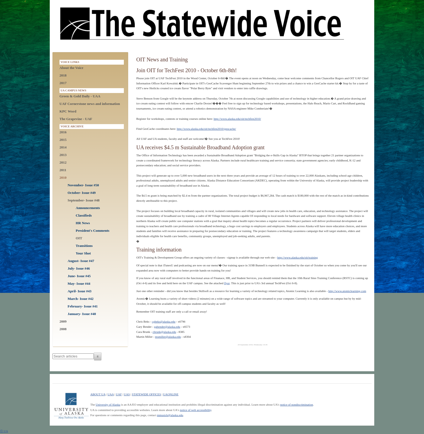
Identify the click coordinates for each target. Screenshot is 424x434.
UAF (119, 394)
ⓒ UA (4, 431)
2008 (63, 329)
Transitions (84, 246)
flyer (227, 283)
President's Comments (92, 230)
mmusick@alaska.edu (170, 415)
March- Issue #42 (81, 299)
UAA (110, 394)
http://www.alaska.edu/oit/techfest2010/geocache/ (206, 128)
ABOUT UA (97, 394)
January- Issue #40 (82, 314)
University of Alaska (108, 404)
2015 (63, 140)
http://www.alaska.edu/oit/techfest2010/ (237, 118)
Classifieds (84, 215)
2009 (63, 321)
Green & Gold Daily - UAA (79, 96)
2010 (63, 177)
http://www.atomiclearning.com (347, 291)
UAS (127, 394)
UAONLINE (170, 394)
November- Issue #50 (83, 185)
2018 (63, 75)
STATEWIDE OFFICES (146, 394)
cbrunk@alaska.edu (164, 331)
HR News (83, 223)
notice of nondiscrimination (296, 404)
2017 (63, 83)
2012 (63, 162)
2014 (63, 147)
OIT (79, 238)
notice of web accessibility (195, 410)
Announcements (88, 208)
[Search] (97, 356)
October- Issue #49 (82, 193)
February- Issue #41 (83, 306)
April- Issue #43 (79, 291)
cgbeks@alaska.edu (163, 321)
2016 (63, 132)
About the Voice (71, 68)
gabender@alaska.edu (167, 326)
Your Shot (83, 253)
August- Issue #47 (81, 261)
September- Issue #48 (84, 200)
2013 (63, 155)
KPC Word (67, 111)
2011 (62, 170)
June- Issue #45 (79, 276)
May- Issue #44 (79, 283)
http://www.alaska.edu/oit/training (297, 257)
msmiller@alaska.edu (168, 336)
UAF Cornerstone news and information (89, 104)
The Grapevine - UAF (75, 119)
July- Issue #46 (79, 268)
